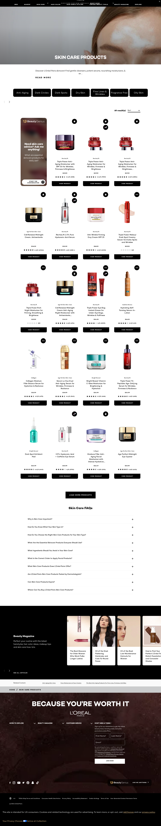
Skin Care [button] (41, 4)
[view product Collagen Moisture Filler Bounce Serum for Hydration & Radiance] (34, 403)
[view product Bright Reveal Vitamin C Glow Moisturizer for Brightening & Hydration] (96, 403)
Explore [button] (138, 4)
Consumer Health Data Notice (51, 798)
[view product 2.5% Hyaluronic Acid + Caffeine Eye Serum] (65, 476)
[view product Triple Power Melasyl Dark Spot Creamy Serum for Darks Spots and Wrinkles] (127, 256)
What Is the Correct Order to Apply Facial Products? (50, 558)
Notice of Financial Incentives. (106, 756)
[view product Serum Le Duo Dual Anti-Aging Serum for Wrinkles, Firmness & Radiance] (65, 403)
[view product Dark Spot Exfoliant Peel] (34, 476)
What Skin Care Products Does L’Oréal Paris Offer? (49, 566)
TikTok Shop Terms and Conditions (29, 798)
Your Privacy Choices (15, 821)
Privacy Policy (66, 798)
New (16, 4)
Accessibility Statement (79, 798)
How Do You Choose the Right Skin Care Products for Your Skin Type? (57, 535)
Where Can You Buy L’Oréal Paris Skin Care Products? (50, 590)
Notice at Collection (36, 821)
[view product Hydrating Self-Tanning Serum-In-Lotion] (127, 329)
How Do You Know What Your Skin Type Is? (45, 527)
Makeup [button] (27, 4)
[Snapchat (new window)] (32, 782)
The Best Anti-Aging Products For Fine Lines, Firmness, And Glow (106, 683)
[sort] (134, 110)
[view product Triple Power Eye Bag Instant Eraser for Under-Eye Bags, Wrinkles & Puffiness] (96, 329)
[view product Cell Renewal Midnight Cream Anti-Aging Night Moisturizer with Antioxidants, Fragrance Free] (65, 329)
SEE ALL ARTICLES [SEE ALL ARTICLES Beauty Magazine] (20, 673)
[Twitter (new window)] (23, 783)
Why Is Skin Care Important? (40, 519)
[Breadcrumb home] (12, 690)
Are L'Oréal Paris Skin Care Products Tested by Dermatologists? (55, 574)
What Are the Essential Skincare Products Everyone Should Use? (55, 542)
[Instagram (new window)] (14, 782)
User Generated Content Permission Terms (123, 798)
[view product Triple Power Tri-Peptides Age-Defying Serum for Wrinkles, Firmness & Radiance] (127, 403)
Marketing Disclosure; (104, 752)
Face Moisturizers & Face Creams (71, 683)
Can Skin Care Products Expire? (41, 582)
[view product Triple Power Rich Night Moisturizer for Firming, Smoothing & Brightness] (34, 329)
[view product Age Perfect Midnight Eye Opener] (127, 476)
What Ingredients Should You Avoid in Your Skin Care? (50, 550)
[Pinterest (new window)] (28, 782)
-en (12, 798)
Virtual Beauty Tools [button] (99, 4)
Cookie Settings (94, 798)
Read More (43, 77)
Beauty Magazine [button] (121, 4)
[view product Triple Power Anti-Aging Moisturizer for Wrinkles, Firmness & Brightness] (96, 183)
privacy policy (148, 812)
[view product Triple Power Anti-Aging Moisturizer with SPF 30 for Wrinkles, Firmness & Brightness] (65, 183)
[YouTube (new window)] (18, 783)
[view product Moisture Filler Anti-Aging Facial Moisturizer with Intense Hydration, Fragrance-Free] (96, 476)
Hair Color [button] (55, 4)
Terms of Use (105, 798)
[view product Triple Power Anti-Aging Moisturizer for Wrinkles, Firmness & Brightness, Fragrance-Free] (127, 183)
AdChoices (128, 812)
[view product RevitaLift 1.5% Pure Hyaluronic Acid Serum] (65, 256)
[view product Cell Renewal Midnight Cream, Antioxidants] (34, 256)
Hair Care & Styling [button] (75, 4)
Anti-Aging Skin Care (49, 683)
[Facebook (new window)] (10, 783)
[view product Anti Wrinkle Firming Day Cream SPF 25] (96, 256)
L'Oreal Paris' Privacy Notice (115, 754)
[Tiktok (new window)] (37, 782)
